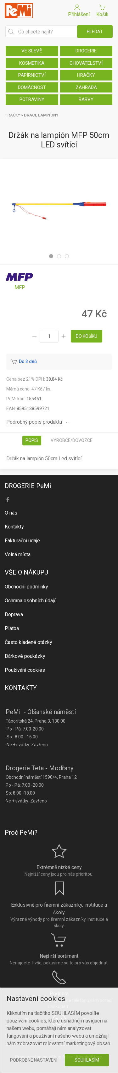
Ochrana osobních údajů (31, 601)
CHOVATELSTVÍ (86, 63)
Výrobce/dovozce (72, 440)
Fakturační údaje (22, 541)
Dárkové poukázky (25, 656)
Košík (102, 10)
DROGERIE (86, 51)
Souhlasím (87, 1060)
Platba (12, 628)
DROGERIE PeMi (28, 486)
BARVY (86, 99)
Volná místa (18, 554)
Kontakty (14, 527)
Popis (31, 440)
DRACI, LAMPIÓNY (41, 115)
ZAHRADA (86, 87)
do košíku (86, 336)
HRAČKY (86, 75)
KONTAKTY (21, 688)
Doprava (14, 614)
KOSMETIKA (31, 63)
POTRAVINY (32, 99)
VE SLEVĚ (31, 51)
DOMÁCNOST (32, 87)
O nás (11, 513)
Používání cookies (25, 670)
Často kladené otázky (28, 642)
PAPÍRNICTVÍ (32, 75)
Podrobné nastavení (33, 1060)
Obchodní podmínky (26, 587)
